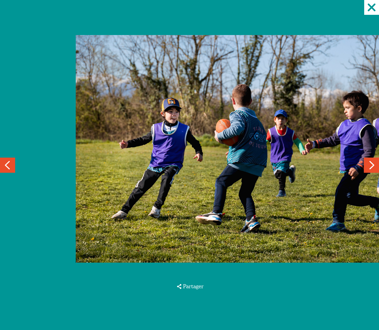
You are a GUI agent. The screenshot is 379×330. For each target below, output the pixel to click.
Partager (193, 286)
